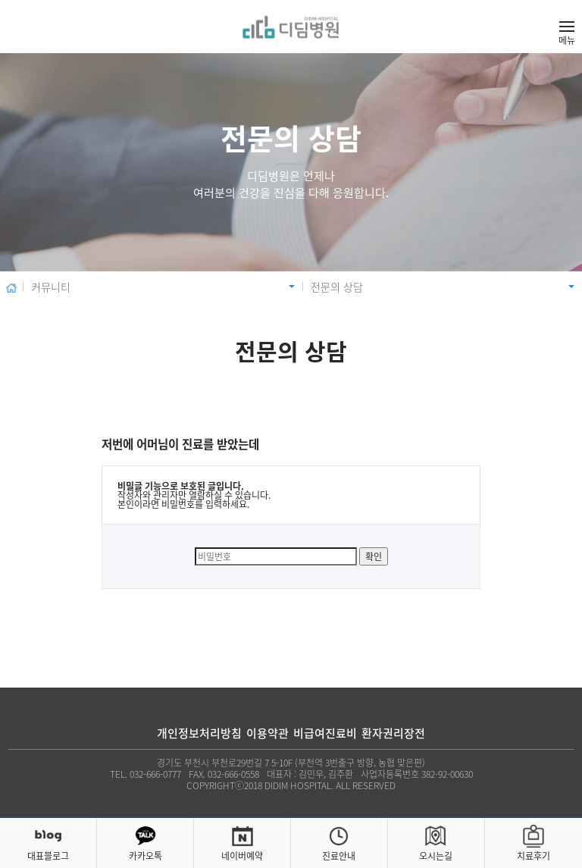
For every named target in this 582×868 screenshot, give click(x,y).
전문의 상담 (337, 286)
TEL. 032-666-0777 (145, 774)
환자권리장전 (393, 733)
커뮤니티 (50, 286)
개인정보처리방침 (199, 733)
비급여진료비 (325, 733)
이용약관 (267, 733)
